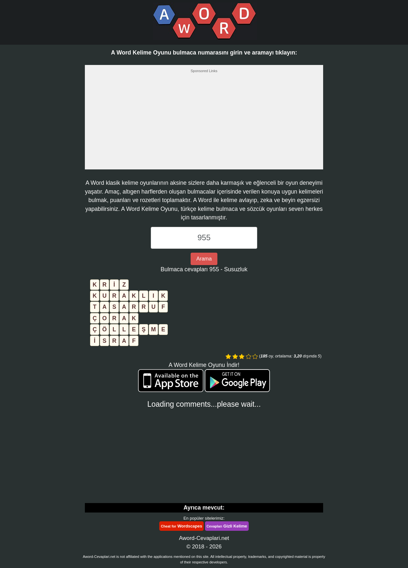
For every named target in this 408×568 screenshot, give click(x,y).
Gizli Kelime (227, 526)
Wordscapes (181, 526)
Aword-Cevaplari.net (204, 538)
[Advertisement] (204, 123)
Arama (204, 258)
